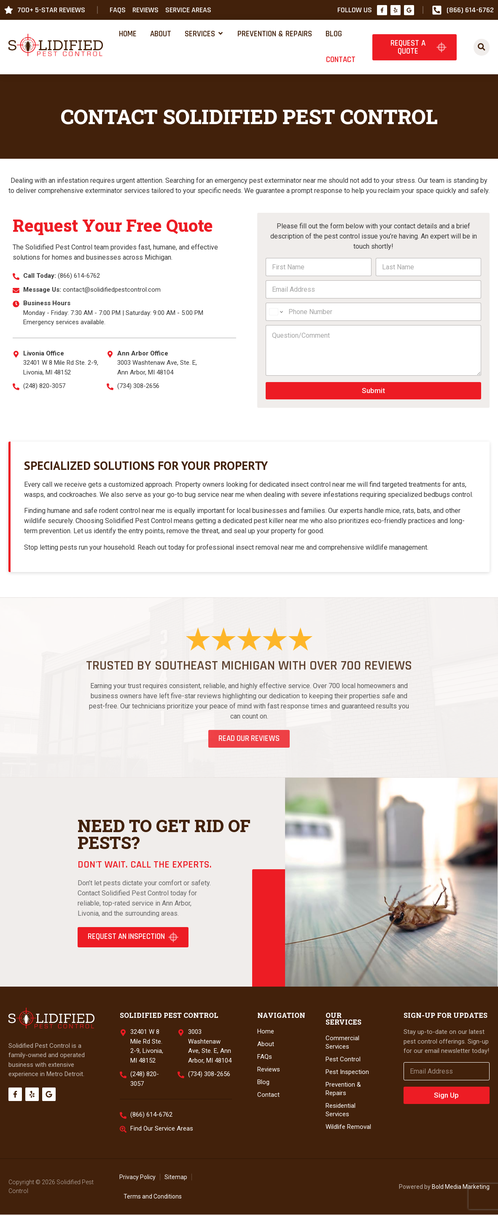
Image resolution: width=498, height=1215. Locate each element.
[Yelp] (395, 10)
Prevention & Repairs (343, 1089)
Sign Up (446, 1095)
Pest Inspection (347, 1072)
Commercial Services (342, 1043)
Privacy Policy (137, 1177)
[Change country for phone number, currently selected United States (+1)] (275, 312)
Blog (263, 1082)
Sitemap (175, 1177)
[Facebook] (382, 10)
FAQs (118, 10)
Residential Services (340, 1110)
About (265, 1044)
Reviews (145, 10)
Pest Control (343, 1059)
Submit (373, 390)
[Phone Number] (373, 312)
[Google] (409, 10)
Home (265, 1032)
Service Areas (188, 10)
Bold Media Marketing (461, 1186)
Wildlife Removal (348, 1127)
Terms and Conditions (153, 1196)
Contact (268, 1095)
